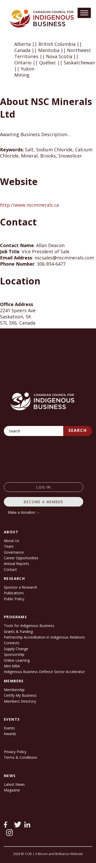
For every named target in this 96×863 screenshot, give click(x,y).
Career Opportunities (21, 557)
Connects (11, 642)
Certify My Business (20, 695)
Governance (14, 552)
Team (9, 546)
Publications (14, 592)
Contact (10, 569)
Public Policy (14, 598)
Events (9, 728)
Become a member (43, 501)
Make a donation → (24, 512)
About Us (11, 540)
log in (43, 487)
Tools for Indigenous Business (29, 625)
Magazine (12, 790)
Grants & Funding (18, 631)
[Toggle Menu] (84, 12)
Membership (14, 689)
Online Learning (17, 660)
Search (77, 430)
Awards (10, 733)
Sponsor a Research (20, 587)
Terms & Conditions (20, 757)
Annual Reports (16, 563)
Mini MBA (12, 666)
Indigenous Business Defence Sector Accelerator (44, 671)
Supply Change (16, 648)
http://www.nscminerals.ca (29, 205)
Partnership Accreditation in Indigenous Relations (44, 637)
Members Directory (20, 701)
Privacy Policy (15, 751)
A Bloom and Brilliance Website (59, 853)
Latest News (14, 784)
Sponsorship (14, 654)
